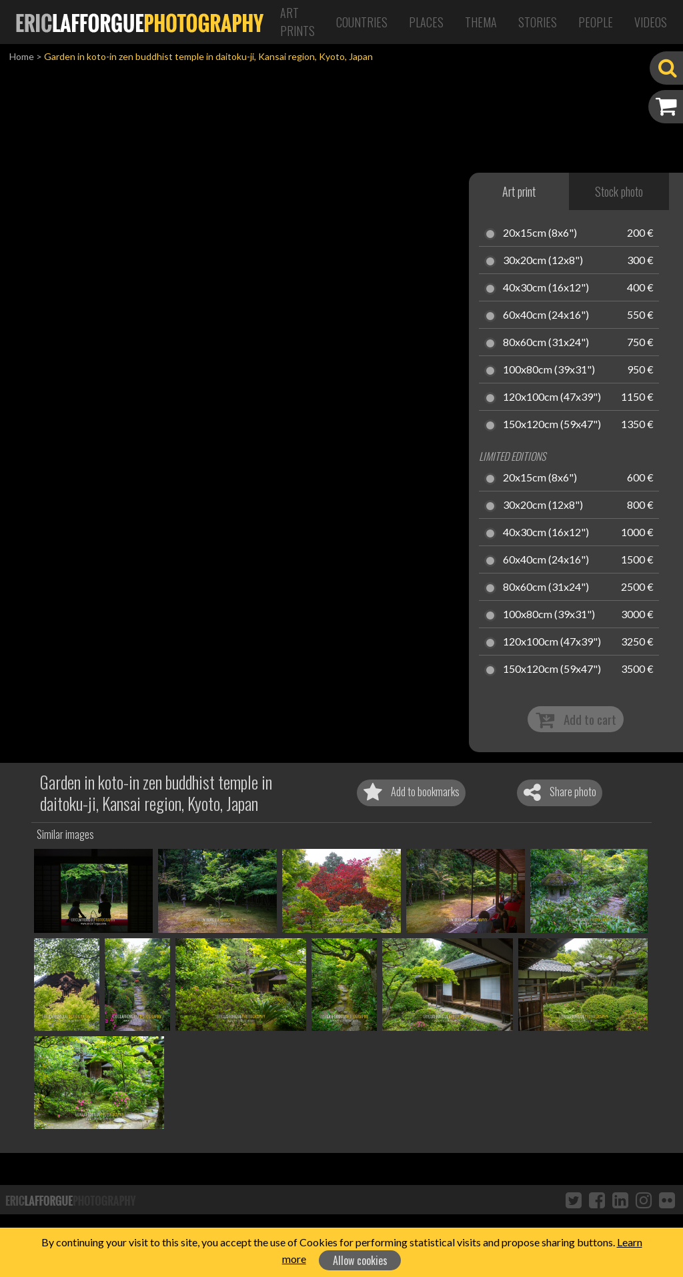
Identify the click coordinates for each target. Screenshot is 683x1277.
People (595, 22)
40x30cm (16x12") (546, 288)
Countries (362, 22)
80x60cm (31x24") (546, 342)
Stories (537, 22)
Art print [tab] (519, 191)
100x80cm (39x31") (549, 370)
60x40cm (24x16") (546, 315)
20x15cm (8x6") (540, 233)
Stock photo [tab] (619, 191)
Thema (481, 22)
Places (426, 22)
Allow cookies (360, 1260)
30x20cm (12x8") (543, 260)
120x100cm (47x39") (552, 397)
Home (21, 56)
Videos (650, 22)
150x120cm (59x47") (552, 424)
